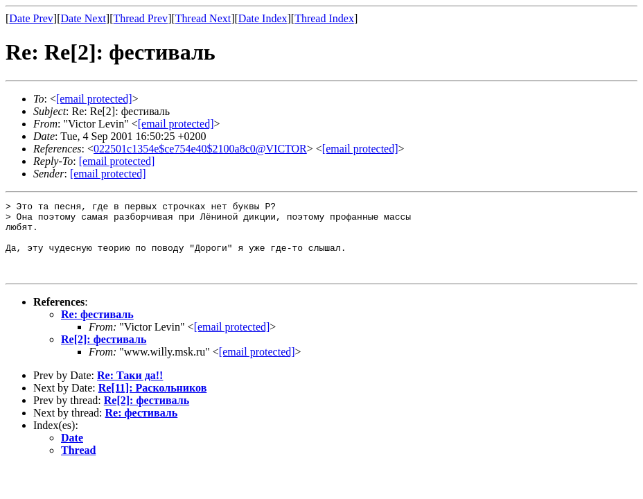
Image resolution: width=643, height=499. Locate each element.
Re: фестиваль (97, 329)
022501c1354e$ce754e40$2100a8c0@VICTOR (200, 149)
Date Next (83, 18)
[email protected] (232, 341)
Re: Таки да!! (130, 390)
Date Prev (31, 18)
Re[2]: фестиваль (103, 354)
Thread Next (203, 18)
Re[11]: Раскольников (152, 402)
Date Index (263, 18)
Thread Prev (140, 18)
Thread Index (324, 18)
